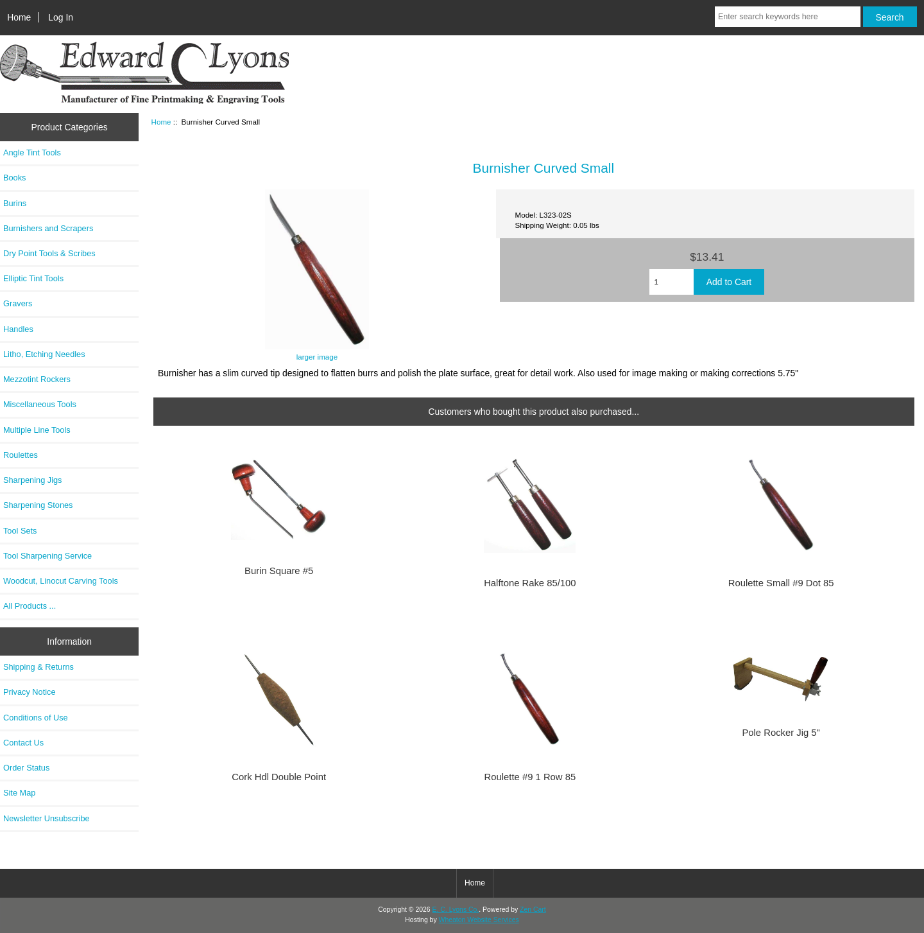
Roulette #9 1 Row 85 (530, 777)
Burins (14, 203)
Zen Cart (533, 909)
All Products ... (29, 606)
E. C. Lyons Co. (455, 909)
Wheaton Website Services (479, 919)
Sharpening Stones (38, 505)
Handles (18, 329)
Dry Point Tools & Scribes (49, 253)
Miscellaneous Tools (39, 404)
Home (19, 17)
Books (14, 177)
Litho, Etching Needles (44, 354)
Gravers (17, 303)
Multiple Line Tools (37, 430)
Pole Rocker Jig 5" (780, 733)
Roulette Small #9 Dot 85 (781, 583)
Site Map (19, 793)
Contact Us (23, 742)
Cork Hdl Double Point (279, 777)
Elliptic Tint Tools (33, 278)
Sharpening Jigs (32, 480)
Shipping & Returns (38, 667)
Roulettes (20, 455)
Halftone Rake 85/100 (530, 583)
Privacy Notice (29, 692)
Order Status (26, 767)
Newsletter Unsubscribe (46, 818)
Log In (60, 17)
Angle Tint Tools (32, 152)
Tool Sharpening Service (47, 556)
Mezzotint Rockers (37, 379)
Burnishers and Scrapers (48, 228)
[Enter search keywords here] (787, 16)
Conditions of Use (35, 717)
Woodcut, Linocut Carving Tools (60, 581)
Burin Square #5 (278, 571)
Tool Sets (20, 531)
